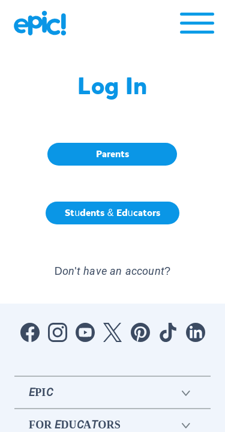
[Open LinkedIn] (195, 332)
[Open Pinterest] (140, 332)
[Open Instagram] (57, 332)
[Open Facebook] (30, 332)
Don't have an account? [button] (112, 271)
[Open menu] (197, 26)
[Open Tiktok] (168, 332)
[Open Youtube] (85, 332)
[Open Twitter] (112, 332)
